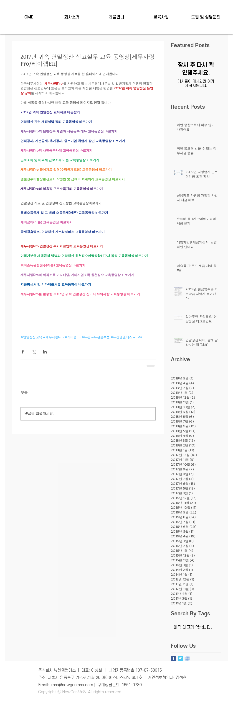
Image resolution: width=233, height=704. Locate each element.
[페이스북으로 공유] (22, 352)
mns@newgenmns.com (72, 685)
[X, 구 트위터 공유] (34, 352)
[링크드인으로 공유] (45, 352)
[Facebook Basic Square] (173, 658)
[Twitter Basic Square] (180, 658)
